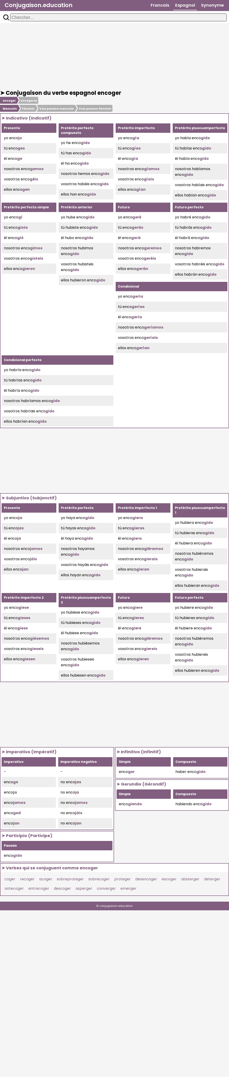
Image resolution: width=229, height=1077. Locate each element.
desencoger (146, 879)
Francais (160, 5)
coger (10, 879)
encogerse (29, 101)
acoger (45, 879)
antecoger (14, 888)
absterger (190, 879)
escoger (169, 879)
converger (106, 888)
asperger (84, 888)
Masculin (10, 109)
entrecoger (38, 888)
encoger (9, 101)
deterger (212, 879)
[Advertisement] (114, 57)
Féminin (28, 109)
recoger (27, 879)
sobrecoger (99, 879)
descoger (62, 888)
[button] (6, 17)
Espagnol (185, 5)
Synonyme (212, 5)
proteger (122, 879)
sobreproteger (70, 879)
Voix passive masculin (56, 109)
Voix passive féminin (95, 109)
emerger (128, 888)
